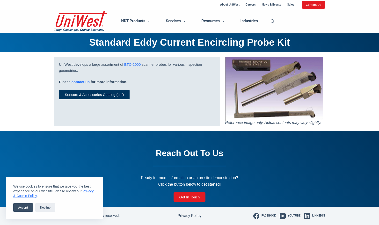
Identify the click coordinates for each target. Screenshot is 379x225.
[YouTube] (290, 216)
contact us (81, 82)
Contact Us (313, 5)
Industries (249, 21)
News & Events (271, 4)
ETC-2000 (132, 64)
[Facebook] (264, 216)
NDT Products (136, 21)
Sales (290, 4)
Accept (23, 207)
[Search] (272, 21)
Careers (251, 4)
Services (176, 21)
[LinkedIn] (314, 216)
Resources (213, 21)
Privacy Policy (190, 215)
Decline (45, 207)
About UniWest (230, 4)
